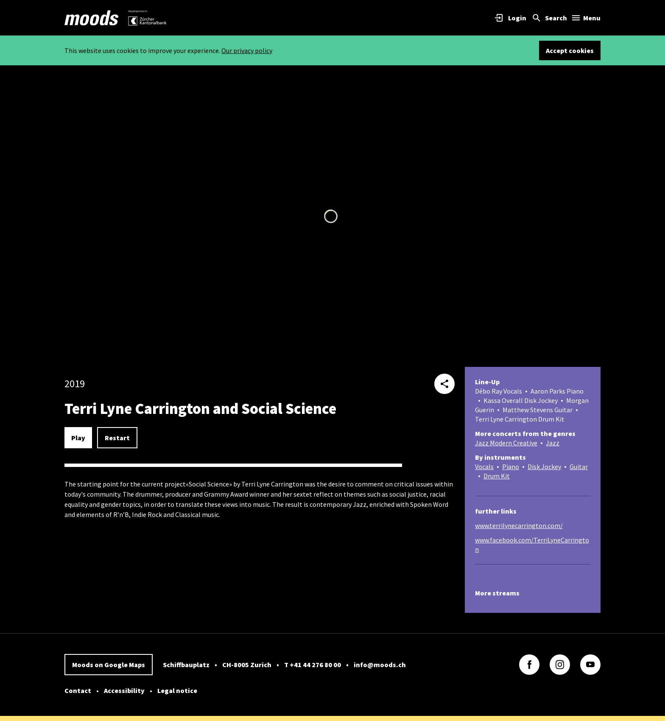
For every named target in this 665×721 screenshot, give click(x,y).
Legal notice (177, 690)
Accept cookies (570, 50)
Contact (77, 690)
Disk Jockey (544, 466)
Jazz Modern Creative (506, 443)
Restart (117, 437)
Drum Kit (496, 476)
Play (78, 437)
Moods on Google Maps (108, 664)
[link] (91, 17)
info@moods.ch (380, 664)
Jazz (552, 443)
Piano (510, 466)
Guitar (579, 466)
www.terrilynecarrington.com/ (519, 525)
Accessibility (124, 690)
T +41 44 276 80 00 (312, 664)
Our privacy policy (246, 50)
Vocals (484, 466)
